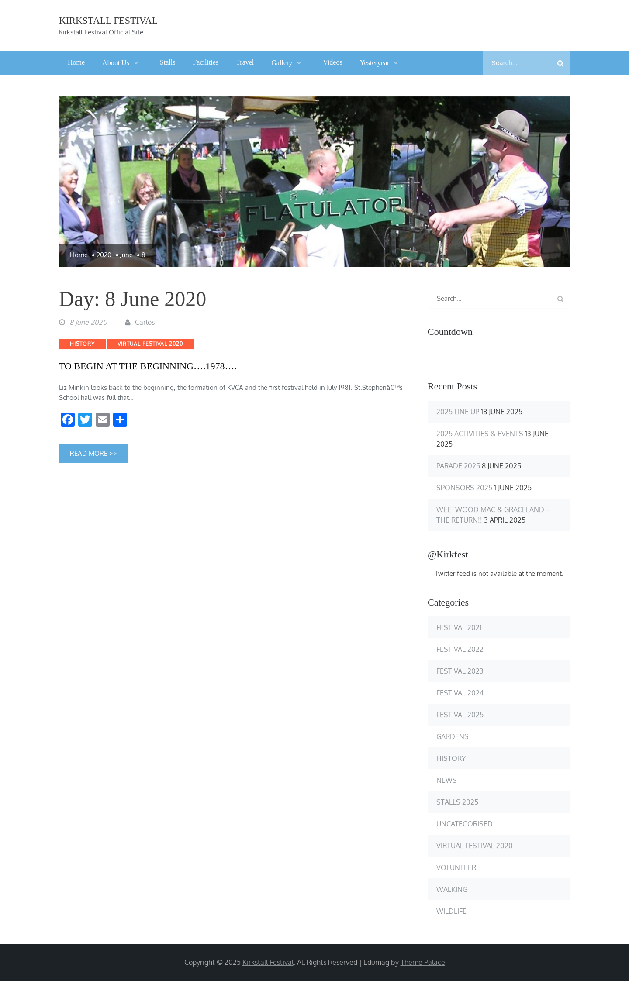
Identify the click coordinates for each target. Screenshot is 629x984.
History (82, 347)
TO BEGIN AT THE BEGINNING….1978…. (148, 369)
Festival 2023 (460, 671)
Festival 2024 (460, 693)
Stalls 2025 (457, 802)
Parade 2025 (458, 466)
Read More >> (93, 456)
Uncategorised (464, 824)
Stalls (168, 62)
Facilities (205, 62)
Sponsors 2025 (464, 488)
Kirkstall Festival (108, 20)
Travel (245, 62)
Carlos (145, 325)
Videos (332, 62)
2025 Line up (457, 412)
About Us (115, 63)
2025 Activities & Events (479, 434)
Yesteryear (375, 63)
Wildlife (451, 912)
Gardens (452, 737)
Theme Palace (423, 963)
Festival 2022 (460, 650)
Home (76, 62)
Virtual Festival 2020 (150, 347)
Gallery (281, 63)
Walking (451, 890)
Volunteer (456, 868)
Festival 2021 (459, 628)
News (446, 781)
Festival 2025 (460, 715)
